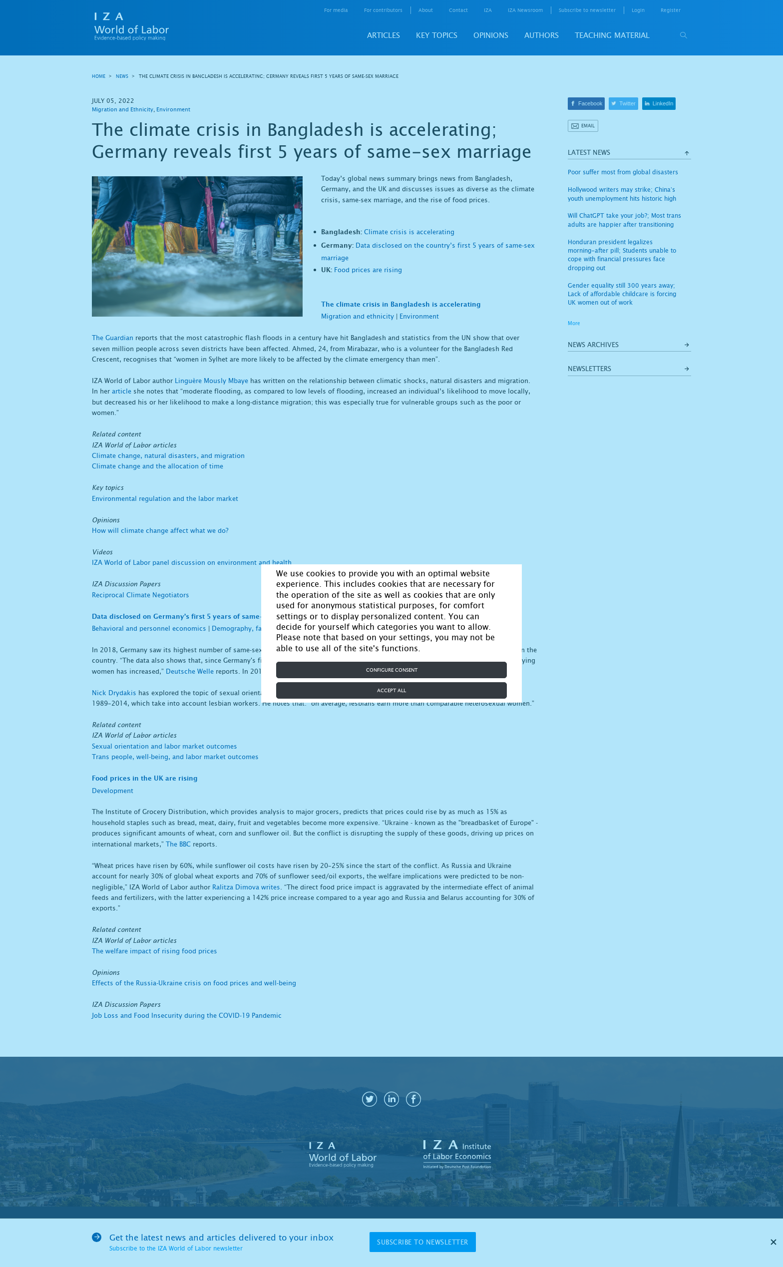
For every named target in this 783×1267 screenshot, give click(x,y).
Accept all (391, 690)
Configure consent (391, 670)
